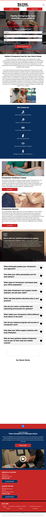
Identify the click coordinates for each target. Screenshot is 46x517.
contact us (23, 85)
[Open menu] (44, 5)
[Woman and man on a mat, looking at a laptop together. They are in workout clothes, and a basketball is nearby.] (33, 372)
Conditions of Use (21, 515)
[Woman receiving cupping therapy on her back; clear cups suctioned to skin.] (13, 392)
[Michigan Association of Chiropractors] (23, 353)
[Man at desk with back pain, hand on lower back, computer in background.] (33, 392)
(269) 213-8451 (6, 478)
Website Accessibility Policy (39, 515)
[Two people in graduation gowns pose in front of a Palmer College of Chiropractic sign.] (33, 412)
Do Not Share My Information (13, 515)
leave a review (6, 246)
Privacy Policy (4, 515)
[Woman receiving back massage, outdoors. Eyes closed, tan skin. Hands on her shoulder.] (13, 372)
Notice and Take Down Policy (29, 515)
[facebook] (23, 426)
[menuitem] (4, 506)
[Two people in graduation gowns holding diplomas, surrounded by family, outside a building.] (13, 412)
